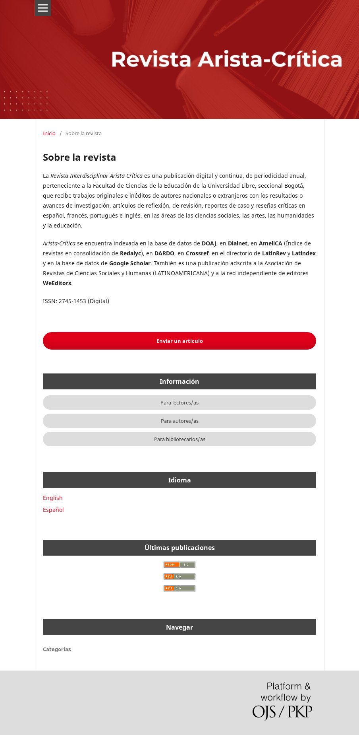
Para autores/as (180, 420)
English (53, 498)
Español (53, 509)
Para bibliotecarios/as (179, 439)
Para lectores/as (179, 402)
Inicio (49, 133)
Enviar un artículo (179, 340)
